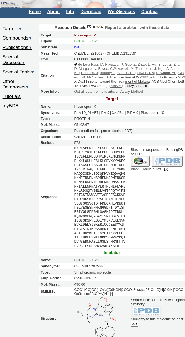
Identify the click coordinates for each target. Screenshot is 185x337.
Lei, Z (167, 64)
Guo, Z (130, 64)
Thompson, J (145, 69)
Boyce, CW (107, 69)
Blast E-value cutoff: (146, 169)
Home (35, 11)
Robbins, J (89, 73)
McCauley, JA (98, 77)
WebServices (121, 11)
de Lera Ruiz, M (90, 64)
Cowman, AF (166, 73)
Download (91, 11)
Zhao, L (144, 64)
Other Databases (16, 84)
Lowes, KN (145, 73)
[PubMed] (116, 86)
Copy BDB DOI (137, 86)
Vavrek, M (125, 69)
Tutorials (12, 96)
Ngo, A (163, 69)
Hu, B (156, 64)
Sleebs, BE (126, 73)
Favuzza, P (114, 64)
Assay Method (131, 91)
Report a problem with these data (127, 27)
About (53, 11)
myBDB (11, 106)
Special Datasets (14, 59)
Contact (149, 11)
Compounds (17, 38)
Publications (17, 47)
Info (70, 11)
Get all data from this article (96, 91)
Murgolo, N (87, 69)
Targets (12, 28)
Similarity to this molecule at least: (157, 319)
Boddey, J (107, 73)
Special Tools (19, 72)
